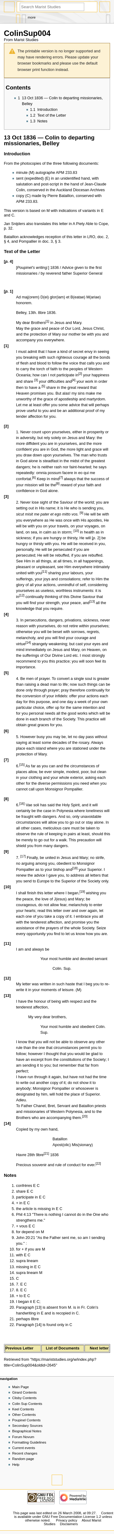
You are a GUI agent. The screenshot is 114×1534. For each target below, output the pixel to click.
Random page (23, 1459)
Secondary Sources (27, 1425)
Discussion (24, 17)
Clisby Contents (24, 1398)
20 (85, 1116)
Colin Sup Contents (27, 1404)
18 (75, 868)
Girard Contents (24, 1392)
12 (22, 595)
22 (98, 1163)
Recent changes (24, 1453)
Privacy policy (66, 1520)
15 (22, 764)
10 (76, 531)
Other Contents (24, 1414)
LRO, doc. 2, (98, 237)
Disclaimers (69, 1524)
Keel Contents (23, 1409)
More (32, 17)
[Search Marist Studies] (52, 7)
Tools (108, 17)
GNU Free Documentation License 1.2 (71, 1516)
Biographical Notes (26, 1431)
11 (44, 571)
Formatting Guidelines (29, 1442)
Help (15, 1464)
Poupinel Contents (26, 1420)
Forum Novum (23, 1437)
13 (92, 601)
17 (23, 856)
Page (18, 17)
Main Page (20, 1387)
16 (22, 803)
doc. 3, (48, 241)
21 (46, 1153)
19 (82, 891)
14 (28, 642)
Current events (23, 1448)
